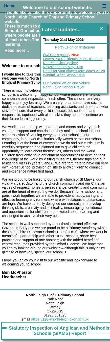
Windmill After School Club (64, 75)
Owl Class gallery (56, 55)
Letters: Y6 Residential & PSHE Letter (73, 59)
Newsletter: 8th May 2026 (63, 67)
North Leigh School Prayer (63, 87)
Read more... (17, 50)
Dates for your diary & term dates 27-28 (74, 71)
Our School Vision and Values (66, 83)
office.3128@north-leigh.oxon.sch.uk (60, 319)
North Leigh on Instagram (75, 47)
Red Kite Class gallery (60, 63)
